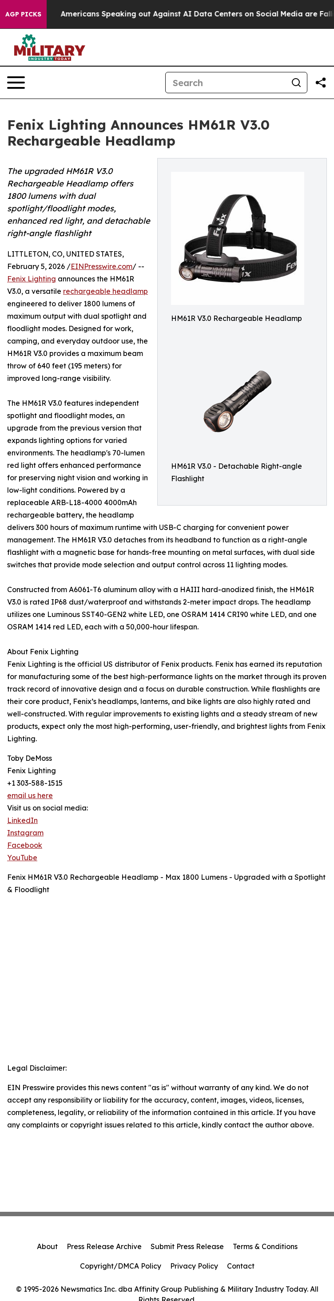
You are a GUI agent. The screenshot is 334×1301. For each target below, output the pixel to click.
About (47, 1246)
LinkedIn (22, 820)
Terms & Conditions (265, 1246)
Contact (240, 1265)
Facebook (24, 845)
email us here (30, 795)
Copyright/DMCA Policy (120, 1265)
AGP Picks (23, 14)
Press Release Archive (104, 1246)
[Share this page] (320, 82)
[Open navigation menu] (16, 82)
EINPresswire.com (101, 266)
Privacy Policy (194, 1265)
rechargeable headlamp (105, 291)
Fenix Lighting (31, 278)
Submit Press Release (187, 1246)
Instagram (25, 832)
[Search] (226, 82)
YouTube (22, 857)
